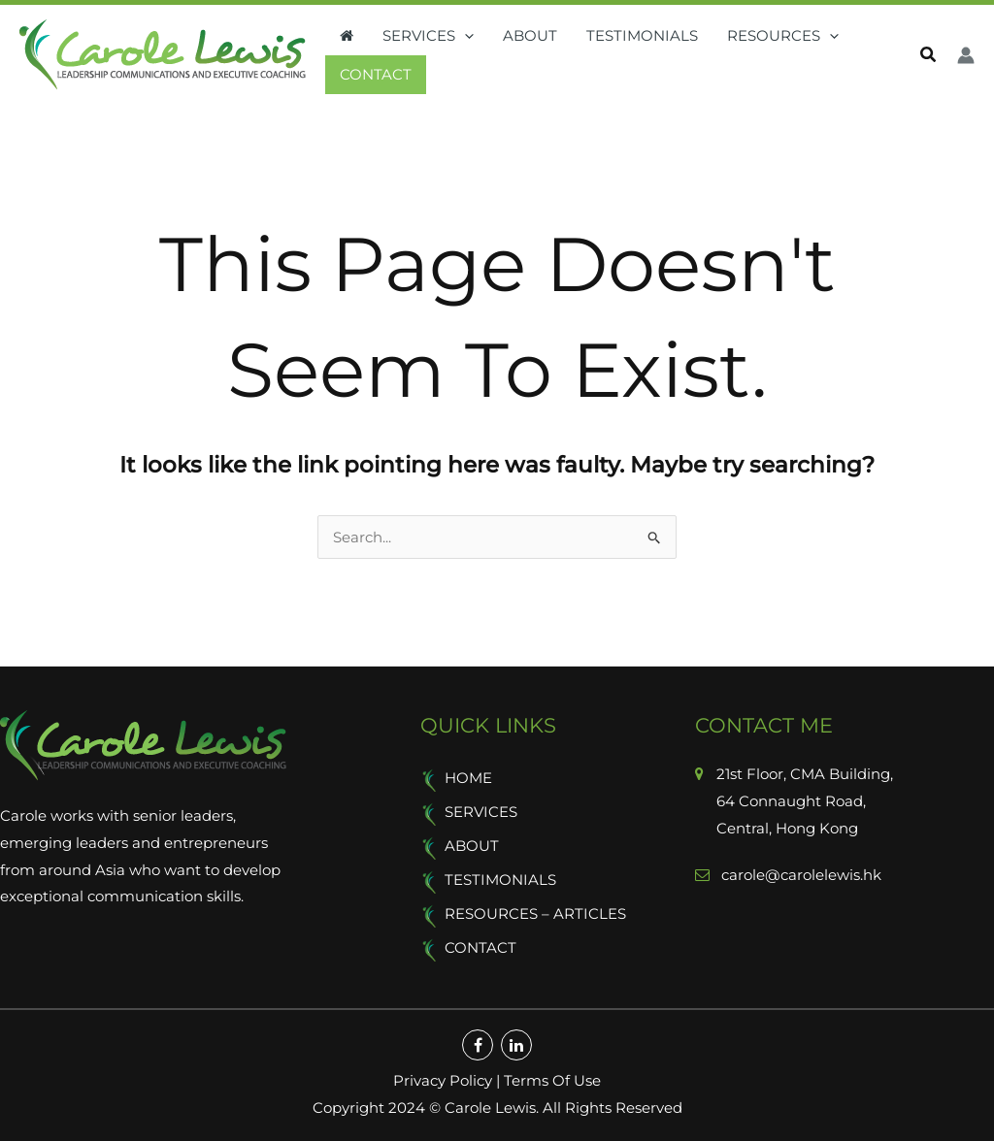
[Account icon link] (966, 55)
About (530, 35)
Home (468, 777)
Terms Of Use (552, 1080)
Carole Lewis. (490, 1107)
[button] (464, 35)
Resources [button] (783, 35)
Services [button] (428, 35)
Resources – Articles (535, 913)
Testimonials (642, 35)
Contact (376, 74)
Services (481, 811)
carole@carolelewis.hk (799, 874)
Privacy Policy (442, 1080)
